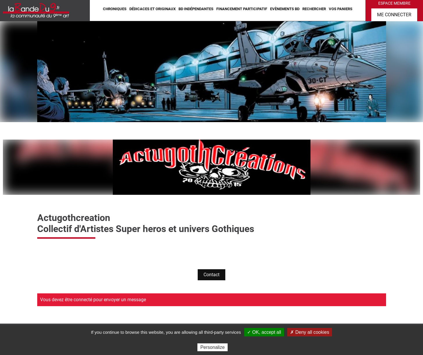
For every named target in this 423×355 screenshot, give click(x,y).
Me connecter (394, 14)
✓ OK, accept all (264, 332)
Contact (211, 274)
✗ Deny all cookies (309, 332)
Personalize (212, 347)
